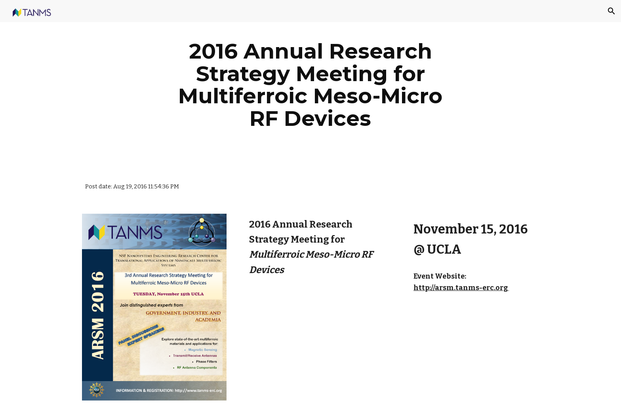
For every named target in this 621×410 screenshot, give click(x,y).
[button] (611, 11)
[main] (310, 85)
